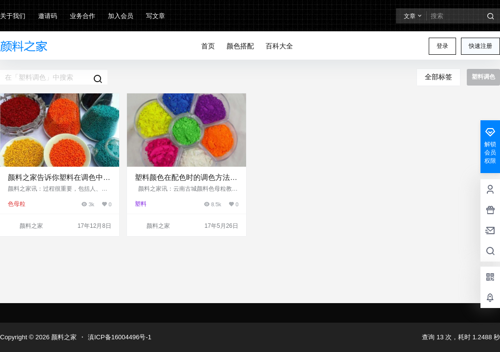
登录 (442, 46)
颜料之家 (63, 337)
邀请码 (47, 16)
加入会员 (120, 16)
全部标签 (438, 77)
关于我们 (12, 16)
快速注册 (480, 46)
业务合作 (82, 16)
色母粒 (16, 203)
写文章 (155, 16)
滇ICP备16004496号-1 (119, 337)
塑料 (140, 203)
